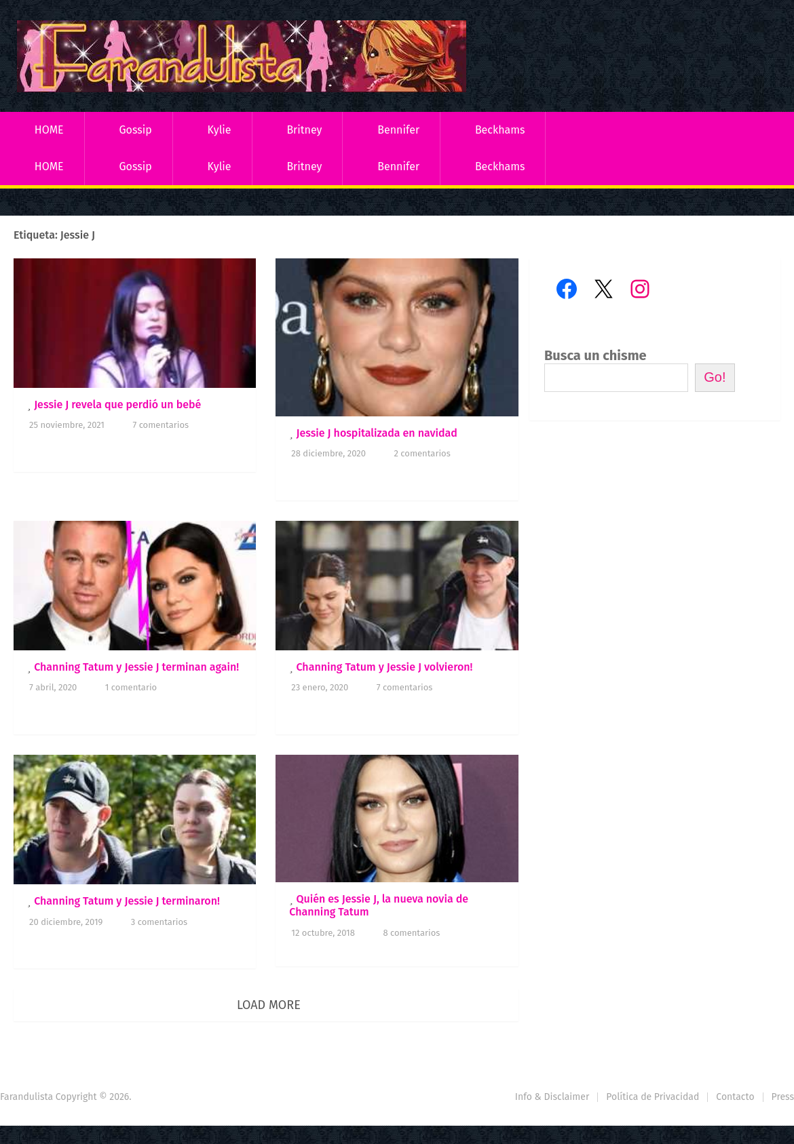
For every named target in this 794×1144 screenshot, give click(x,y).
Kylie (219, 129)
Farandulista (26, 1097)
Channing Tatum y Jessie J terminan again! (136, 666)
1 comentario (131, 687)
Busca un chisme (595, 355)
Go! (714, 377)
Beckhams (500, 129)
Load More (269, 1005)
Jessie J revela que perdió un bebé (117, 404)
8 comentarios (411, 933)
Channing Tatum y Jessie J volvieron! (384, 666)
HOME (49, 129)
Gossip (135, 129)
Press (783, 1097)
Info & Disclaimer (552, 1097)
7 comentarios (160, 425)
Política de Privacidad (652, 1097)
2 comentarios (422, 453)
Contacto (735, 1097)
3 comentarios (159, 922)
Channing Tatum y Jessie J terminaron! (127, 900)
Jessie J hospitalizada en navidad (376, 433)
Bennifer (398, 129)
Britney (304, 129)
